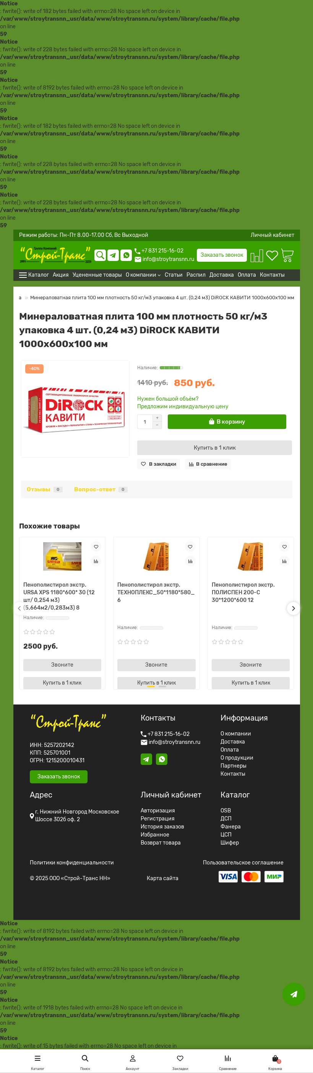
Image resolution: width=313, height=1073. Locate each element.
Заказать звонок (222, 255)
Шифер (230, 843)
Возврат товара (161, 843)
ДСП (226, 819)
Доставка (233, 742)
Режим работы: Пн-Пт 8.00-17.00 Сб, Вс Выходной (83, 235)
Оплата (230, 750)
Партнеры (234, 766)
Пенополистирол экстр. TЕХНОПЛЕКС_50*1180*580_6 (156, 592)
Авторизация (158, 811)
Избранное (155, 835)
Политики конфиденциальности (72, 863)
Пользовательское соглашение (243, 863)
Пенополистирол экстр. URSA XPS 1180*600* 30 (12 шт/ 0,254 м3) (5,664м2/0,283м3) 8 (59, 596)
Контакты (233, 774)
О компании (236, 734)
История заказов (162, 827)
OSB (226, 811)
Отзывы (45, 489)
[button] (19, 608)
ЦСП (226, 835)
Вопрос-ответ (101, 489)
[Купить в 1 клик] (214, 447)
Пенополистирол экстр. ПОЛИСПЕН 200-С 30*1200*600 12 (243, 592)
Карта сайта (162, 878)
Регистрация (158, 819)
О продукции (237, 758)
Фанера (231, 827)
